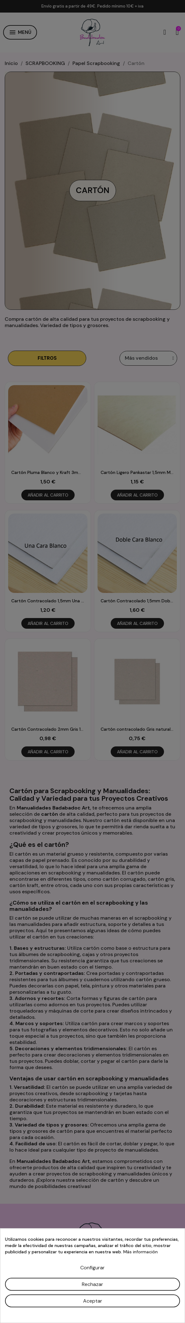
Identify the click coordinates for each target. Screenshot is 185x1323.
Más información (140, 1252)
